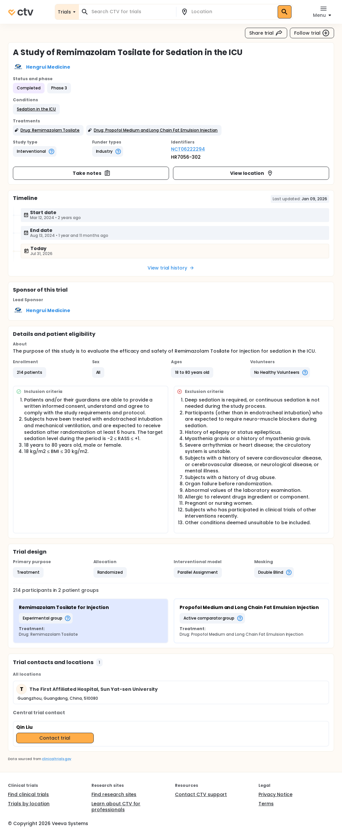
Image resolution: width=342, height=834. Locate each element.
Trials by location (29, 804)
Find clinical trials (28, 794)
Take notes (92, 173)
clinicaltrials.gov (56, 758)
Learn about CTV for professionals (115, 807)
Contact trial (54, 738)
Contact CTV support (201, 794)
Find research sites (113, 794)
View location (251, 173)
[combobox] (131, 12)
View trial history (171, 268)
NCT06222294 (188, 149)
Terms (266, 804)
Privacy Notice (275, 794)
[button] (36, 109)
